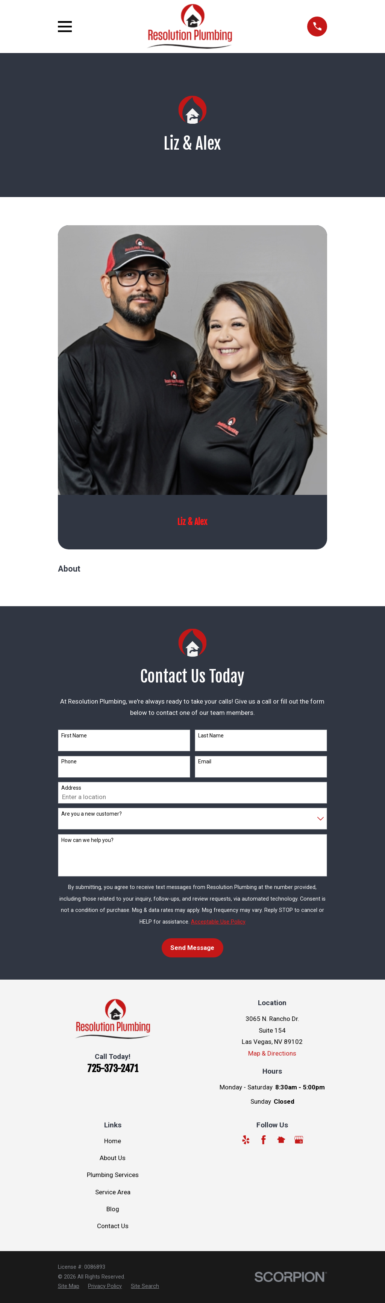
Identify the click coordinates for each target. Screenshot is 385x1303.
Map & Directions (272, 1053)
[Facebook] (263, 1139)
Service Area (112, 1192)
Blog (112, 1209)
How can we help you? (87, 840)
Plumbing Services (113, 1175)
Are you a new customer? (91, 814)
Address (71, 788)
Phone (69, 761)
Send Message (192, 947)
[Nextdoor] (281, 1139)
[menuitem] (68, 1286)
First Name (74, 736)
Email (204, 761)
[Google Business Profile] (298, 1139)
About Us (113, 1158)
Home (112, 1141)
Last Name (211, 736)
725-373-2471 (112, 1068)
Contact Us (113, 1226)
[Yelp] (245, 1139)
